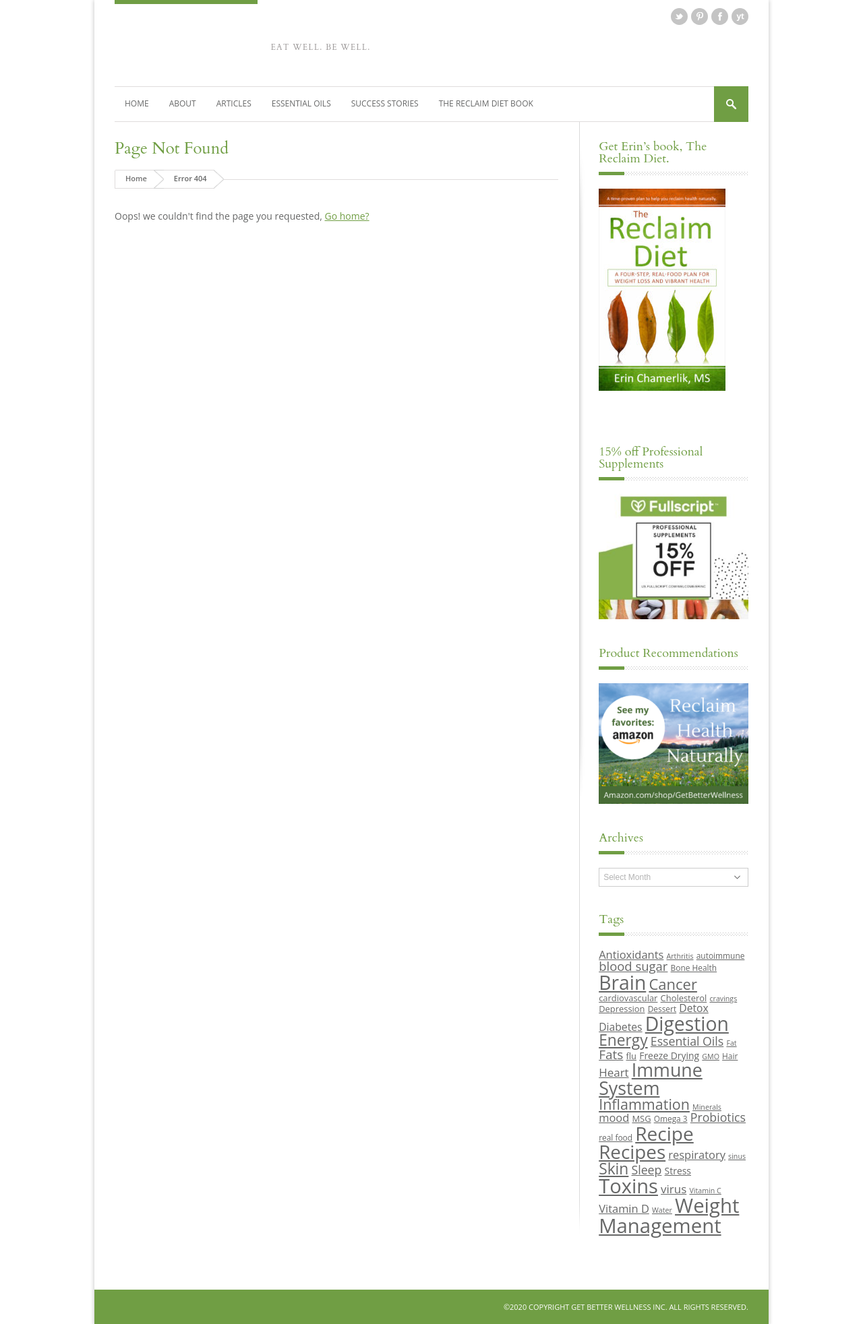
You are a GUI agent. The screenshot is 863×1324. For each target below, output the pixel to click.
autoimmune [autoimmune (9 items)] (720, 955)
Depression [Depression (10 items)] (622, 1009)
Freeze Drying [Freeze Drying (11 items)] (669, 1055)
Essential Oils (301, 103)
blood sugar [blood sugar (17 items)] (633, 965)
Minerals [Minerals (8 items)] (706, 1107)
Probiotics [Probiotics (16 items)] (718, 1117)
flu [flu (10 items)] (631, 1056)
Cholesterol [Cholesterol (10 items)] (684, 998)
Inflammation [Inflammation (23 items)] (644, 1104)
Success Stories (385, 103)
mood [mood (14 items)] (614, 1117)
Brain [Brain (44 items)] (622, 982)
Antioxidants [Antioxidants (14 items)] (631, 954)
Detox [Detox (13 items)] (693, 1008)
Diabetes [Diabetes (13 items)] (620, 1026)
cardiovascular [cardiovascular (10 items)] (628, 998)
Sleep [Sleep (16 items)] (646, 1170)
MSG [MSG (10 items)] (641, 1118)
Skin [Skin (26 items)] (613, 1168)
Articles (233, 103)
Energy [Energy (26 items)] (623, 1040)
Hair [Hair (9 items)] (730, 1055)
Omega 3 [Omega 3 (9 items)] (671, 1118)
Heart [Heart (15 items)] (613, 1072)
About (182, 103)
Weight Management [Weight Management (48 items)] (669, 1215)
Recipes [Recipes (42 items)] (632, 1151)
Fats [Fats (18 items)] (611, 1054)
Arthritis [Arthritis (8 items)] (680, 956)
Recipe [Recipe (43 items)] (664, 1133)
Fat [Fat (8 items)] (731, 1043)
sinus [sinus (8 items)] (737, 1156)
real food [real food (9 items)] (615, 1137)
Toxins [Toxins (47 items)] (628, 1185)
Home (137, 103)
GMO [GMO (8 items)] (710, 1056)
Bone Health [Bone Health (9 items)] (694, 967)
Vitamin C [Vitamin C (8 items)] (705, 1190)
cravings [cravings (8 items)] (723, 998)
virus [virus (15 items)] (673, 1189)
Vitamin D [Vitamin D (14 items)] (624, 1208)
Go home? (346, 216)
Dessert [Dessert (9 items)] (662, 1008)
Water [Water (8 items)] (662, 1210)
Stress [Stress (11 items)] (678, 1170)
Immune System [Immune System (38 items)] (651, 1078)
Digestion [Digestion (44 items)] (687, 1023)
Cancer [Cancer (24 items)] (672, 984)
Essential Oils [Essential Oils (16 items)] (687, 1041)
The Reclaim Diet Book (486, 103)
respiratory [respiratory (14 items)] (696, 1154)
